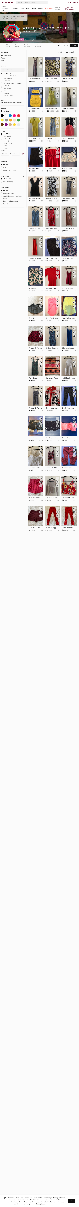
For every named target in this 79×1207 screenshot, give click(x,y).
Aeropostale (6, 78)
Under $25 (6, 136)
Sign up (75, 2)
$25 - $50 (5, 138)
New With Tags (7, 182)
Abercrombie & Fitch (9, 76)
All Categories (6, 55)
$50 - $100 (6, 141)
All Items (5, 164)
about (66, 45)
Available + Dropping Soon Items (11, 197)
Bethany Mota (7, 95)
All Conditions (7, 179)
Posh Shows (49, 8)
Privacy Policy (40, 1204)
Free (3, 167)
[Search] (34, 2)
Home (34, 8)
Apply (23, 154)
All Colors (5, 111)
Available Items (7, 193)
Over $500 (6, 148)
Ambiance (6, 81)
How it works (57, 8)
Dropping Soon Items (9, 201)
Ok (71, 1201)
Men (22, 8)
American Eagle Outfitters (11, 83)
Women (15, 8)
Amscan (5, 86)
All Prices (5, 134)
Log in (69, 2)
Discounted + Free (8, 170)
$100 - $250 (6, 143)
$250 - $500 (7, 146)
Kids (27, 8)
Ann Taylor (6, 88)
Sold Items (6, 204)
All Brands (6, 73)
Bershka (5, 93)
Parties (40, 8)
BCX (4, 91)
